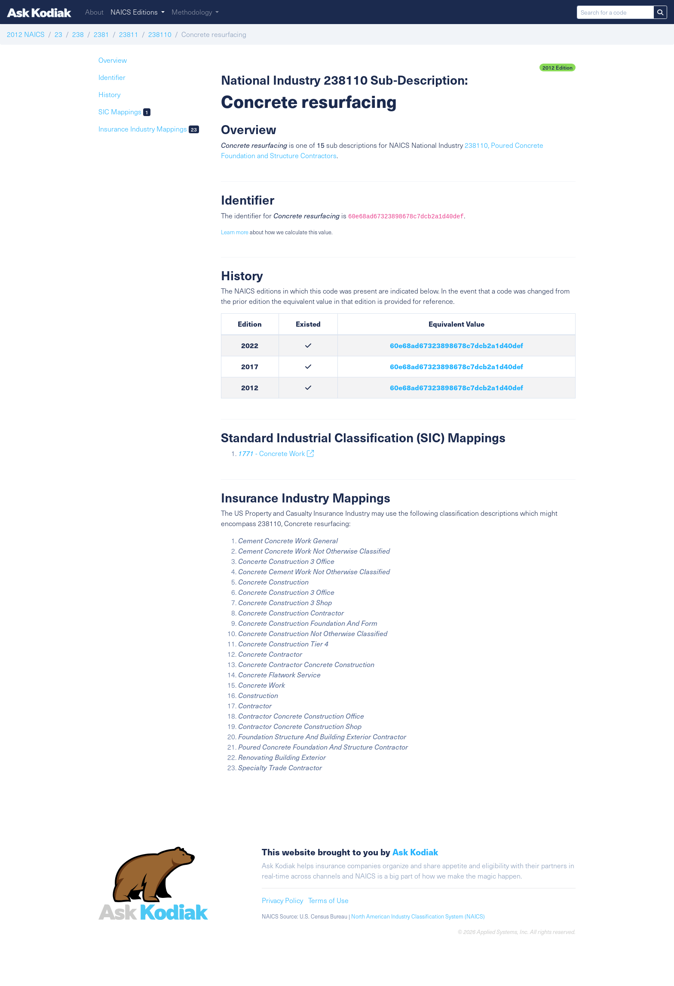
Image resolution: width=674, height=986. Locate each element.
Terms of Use (328, 900)
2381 (101, 34)
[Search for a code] (615, 12)
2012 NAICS (26, 34)
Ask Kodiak (415, 851)
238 (78, 34)
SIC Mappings (124, 111)
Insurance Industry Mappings (148, 128)
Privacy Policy (282, 900)
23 (58, 34)
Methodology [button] (193, 11)
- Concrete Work (276, 453)
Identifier (112, 77)
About (94, 11)
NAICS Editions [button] (134, 11)
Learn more (234, 232)
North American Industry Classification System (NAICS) (418, 916)
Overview (112, 59)
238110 (160, 34)
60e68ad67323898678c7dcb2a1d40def (456, 345)
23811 (128, 34)
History (109, 94)
